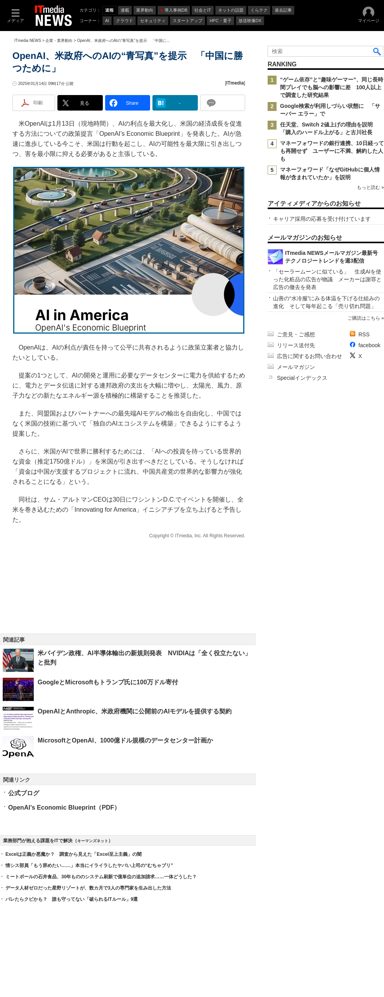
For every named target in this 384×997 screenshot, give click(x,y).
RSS (364, 334)
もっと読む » (370, 187)
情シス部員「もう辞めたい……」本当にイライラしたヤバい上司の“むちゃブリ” (89, 865)
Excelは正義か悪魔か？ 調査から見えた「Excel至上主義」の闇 (73, 854)
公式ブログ (23, 793)
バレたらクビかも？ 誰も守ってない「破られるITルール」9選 (71, 899)
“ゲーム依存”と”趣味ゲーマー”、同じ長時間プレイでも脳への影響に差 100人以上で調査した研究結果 (331, 87)
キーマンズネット (92, 841)
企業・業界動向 (59, 40)
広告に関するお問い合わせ (309, 356)
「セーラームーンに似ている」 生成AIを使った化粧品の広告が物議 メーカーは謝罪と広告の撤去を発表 (327, 279)
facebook (369, 345)
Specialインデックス (302, 378)
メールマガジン (296, 367)
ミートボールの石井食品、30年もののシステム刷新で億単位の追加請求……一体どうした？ (101, 876)
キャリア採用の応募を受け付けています (322, 219)
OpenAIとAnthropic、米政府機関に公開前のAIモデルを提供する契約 (135, 711)
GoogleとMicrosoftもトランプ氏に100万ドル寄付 (108, 682)
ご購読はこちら (364, 318)
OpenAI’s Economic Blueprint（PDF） (64, 807)
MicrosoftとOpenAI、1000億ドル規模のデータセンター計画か (125, 740)
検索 (377, 51)
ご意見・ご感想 (296, 334)
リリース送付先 (296, 345)
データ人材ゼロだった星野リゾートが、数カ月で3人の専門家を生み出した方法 (88, 888)
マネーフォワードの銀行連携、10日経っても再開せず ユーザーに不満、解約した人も (332, 151)
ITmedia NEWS (27, 40)
